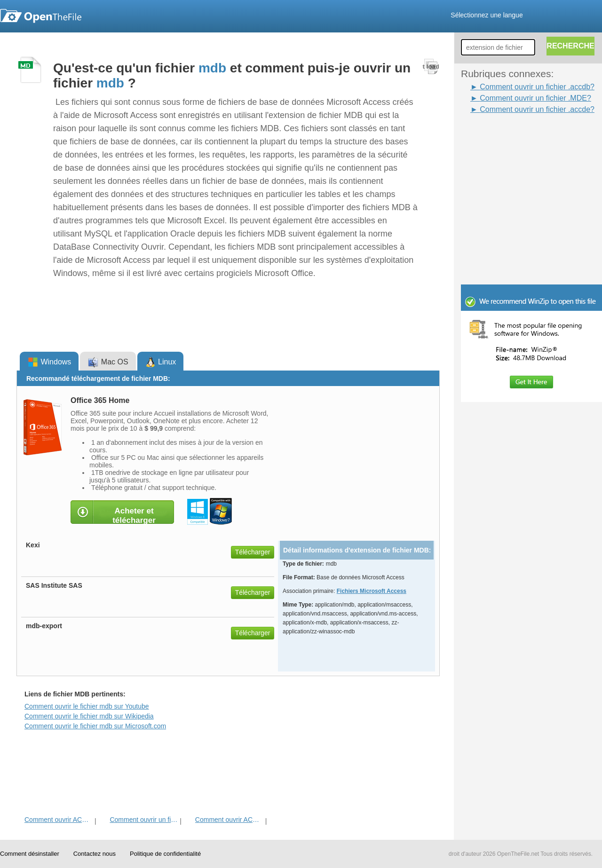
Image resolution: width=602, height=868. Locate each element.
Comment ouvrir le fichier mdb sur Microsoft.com (95, 726)
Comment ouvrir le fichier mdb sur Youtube (86, 706)
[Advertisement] (517, 136)
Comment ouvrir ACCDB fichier (229, 819)
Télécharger (252, 552)
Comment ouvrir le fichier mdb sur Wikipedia (89, 716)
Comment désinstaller (29, 853)
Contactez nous (94, 853)
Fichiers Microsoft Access (371, 591)
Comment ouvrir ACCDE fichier (58, 819)
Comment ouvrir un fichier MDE (144, 819)
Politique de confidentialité (165, 853)
